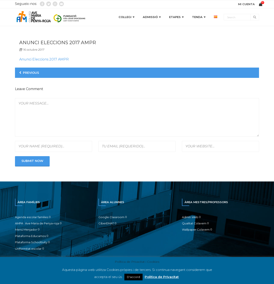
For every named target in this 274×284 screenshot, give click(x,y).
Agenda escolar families (31, 217)
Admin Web (190, 217)
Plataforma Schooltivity (31, 242)
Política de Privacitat (162, 277)
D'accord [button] (133, 277)
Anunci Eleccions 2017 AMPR (44, 59)
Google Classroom (111, 217)
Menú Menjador (26, 229)
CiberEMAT (106, 223)
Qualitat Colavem (194, 223)
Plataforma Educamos (30, 236)
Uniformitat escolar (28, 248)
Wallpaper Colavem (196, 229)
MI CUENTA (246, 4)
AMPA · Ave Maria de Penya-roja (37, 223)
